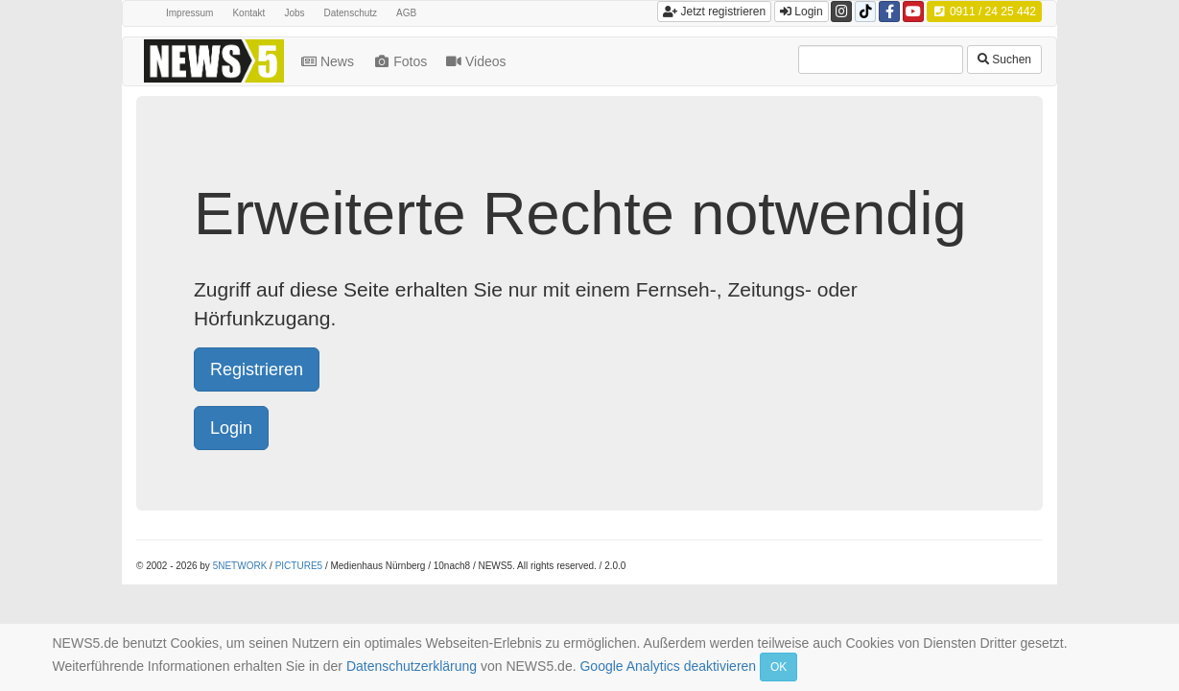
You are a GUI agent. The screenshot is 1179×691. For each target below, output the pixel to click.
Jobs (294, 13)
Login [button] (801, 11)
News (329, 61)
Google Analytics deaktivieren (667, 666)
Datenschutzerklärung (411, 666)
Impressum (189, 13)
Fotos (402, 61)
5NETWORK (240, 565)
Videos (477, 61)
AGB (406, 13)
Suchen (1004, 59)
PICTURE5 (298, 565)
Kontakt (248, 13)
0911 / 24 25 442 (984, 11)
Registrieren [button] (256, 369)
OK (778, 667)
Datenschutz (351, 13)
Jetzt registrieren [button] (714, 11)
